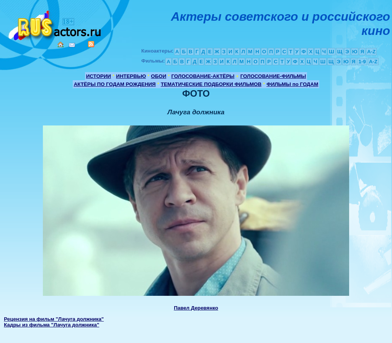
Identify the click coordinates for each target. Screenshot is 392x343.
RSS (91, 44)
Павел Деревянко (196, 308)
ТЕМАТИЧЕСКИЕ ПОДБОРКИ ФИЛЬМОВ (211, 84)
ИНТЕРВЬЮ (131, 76)
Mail (72, 45)
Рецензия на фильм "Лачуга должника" (54, 319)
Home (60, 44)
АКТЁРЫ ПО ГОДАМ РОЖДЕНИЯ (115, 84)
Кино (55, 24)
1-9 (362, 61)
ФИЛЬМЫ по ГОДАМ (292, 84)
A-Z (371, 51)
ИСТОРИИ (98, 76)
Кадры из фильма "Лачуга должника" (51, 325)
